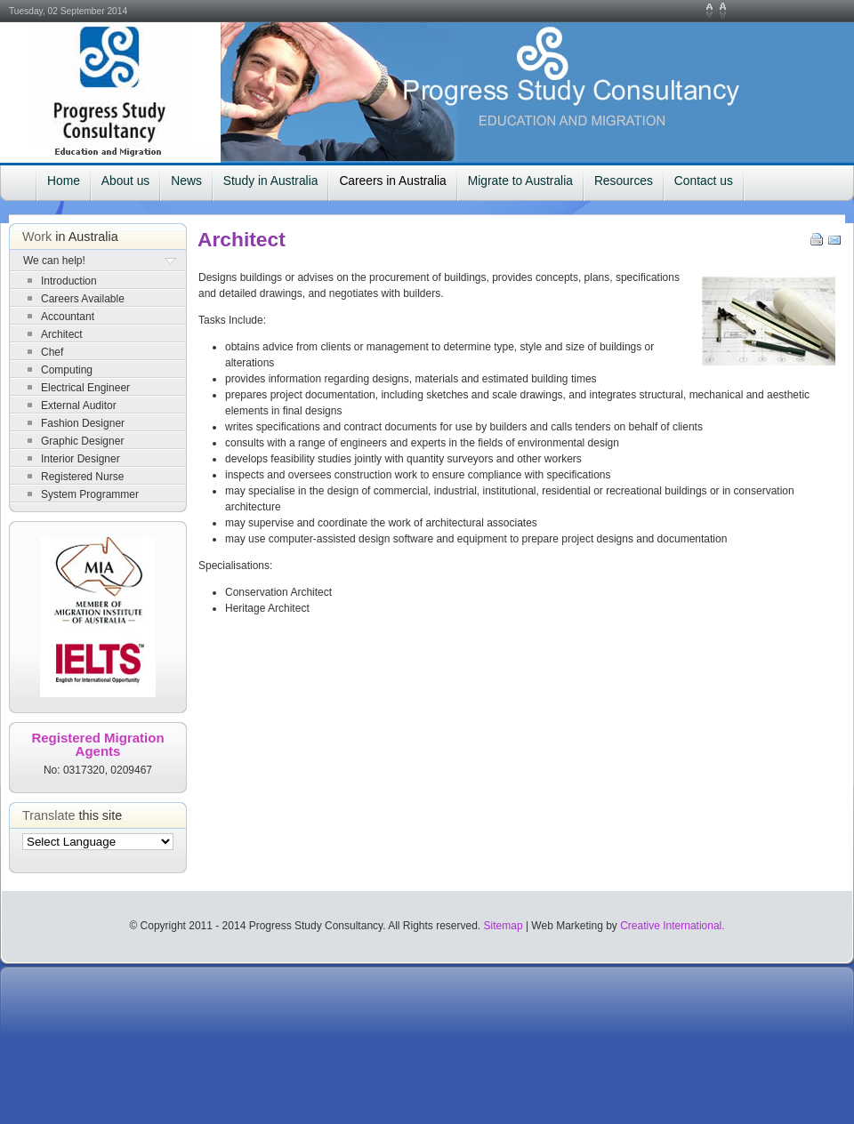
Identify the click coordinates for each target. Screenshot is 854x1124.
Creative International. (672, 925)
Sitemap (503, 925)
